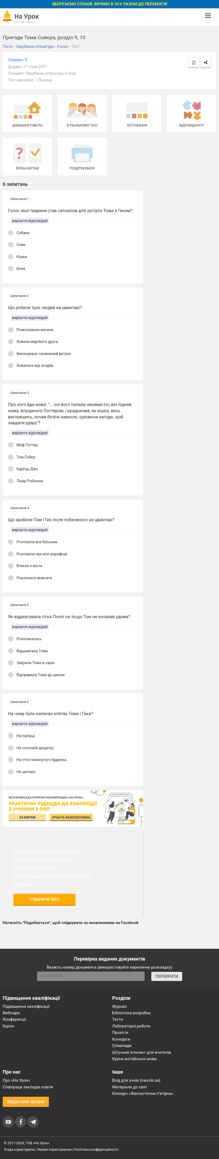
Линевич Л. (18, 60)
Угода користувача (19, 1149)
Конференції (14, 1019)
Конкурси (121, 1039)
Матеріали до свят (129, 1087)
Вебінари (11, 1012)
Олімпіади (122, 1045)
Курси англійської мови (134, 1058)
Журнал (119, 1006)
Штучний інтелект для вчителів (141, 1052)
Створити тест (44, 899)
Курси (8, 1026)
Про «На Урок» (16, 1080)
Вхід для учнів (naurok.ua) (136, 1080)
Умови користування (54, 1149)
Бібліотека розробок (131, 1012)
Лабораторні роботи (131, 1026)
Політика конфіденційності (96, 1149)
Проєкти (120, 1032)
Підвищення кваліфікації (26, 1006)
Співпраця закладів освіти (28, 1087)
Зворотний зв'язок (26, 1101)
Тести (117, 1019)
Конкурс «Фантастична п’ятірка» (142, 1093)
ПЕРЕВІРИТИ (166, 976)
